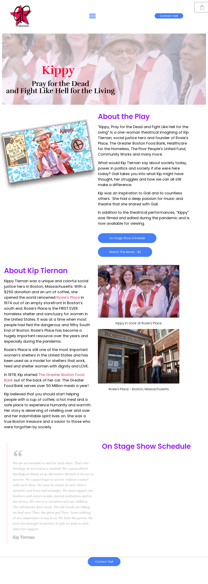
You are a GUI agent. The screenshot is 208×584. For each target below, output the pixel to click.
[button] (92, 15)
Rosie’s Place (68, 297)
